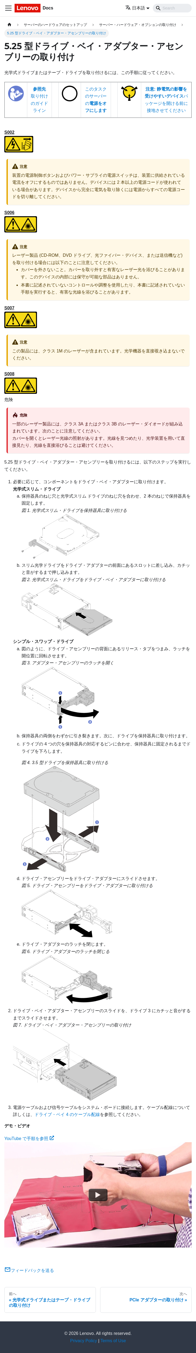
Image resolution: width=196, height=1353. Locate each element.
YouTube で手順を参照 (29, 1138)
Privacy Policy (83, 1340)
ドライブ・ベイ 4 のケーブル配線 (67, 1114)
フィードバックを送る (29, 1270)
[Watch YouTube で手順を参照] (98, 1195)
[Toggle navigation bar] (8, 8)
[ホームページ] (9, 25)
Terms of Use (113, 1340)
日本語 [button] (135, 8)
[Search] (172, 8)
